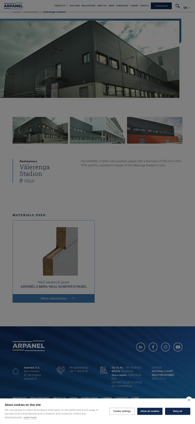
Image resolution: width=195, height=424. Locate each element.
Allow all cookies (149, 411)
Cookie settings (122, 411)
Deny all (177, 411)
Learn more (30, 417)
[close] (189, 400)
